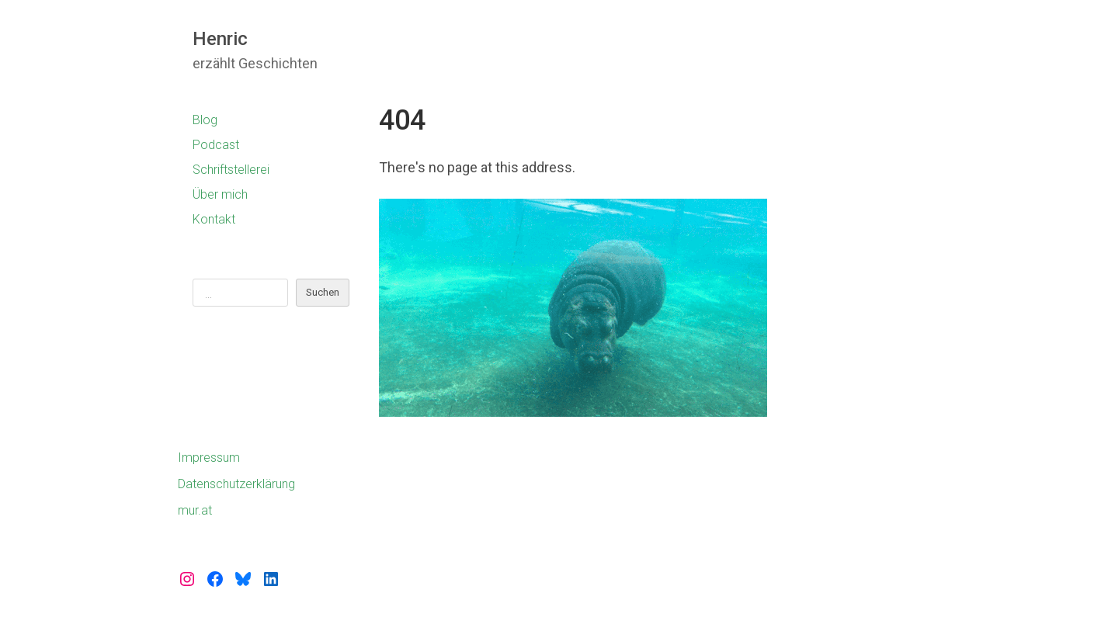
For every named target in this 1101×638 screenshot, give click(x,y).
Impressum (209, 457)
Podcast (216, 144)
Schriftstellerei (231, 169)
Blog (205, 120)
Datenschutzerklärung (236, 484)
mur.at (195, 510)
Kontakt (214, 219)
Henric (220, 39)
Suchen (322, 292)
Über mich (220, 194)
